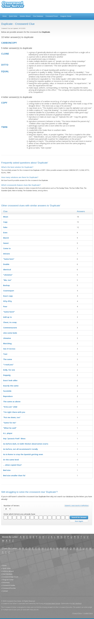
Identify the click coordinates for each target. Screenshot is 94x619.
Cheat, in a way (10, 322)
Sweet (6, 243)
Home (4, 16)
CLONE (5, 53)
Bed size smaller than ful (14, 475)
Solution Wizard (25, 16)
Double (6, 264)
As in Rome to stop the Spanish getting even (23, 454)
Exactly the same (10, 386)
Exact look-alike (10, 380)
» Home (4, 566)
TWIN (4, 127)
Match (6, 238)
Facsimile (7, 391)
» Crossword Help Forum (9, 577)
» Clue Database (6, 574)
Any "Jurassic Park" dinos (14, 438)
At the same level (11, 459)
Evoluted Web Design (53, 604)
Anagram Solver (65, 16)
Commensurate (10, 327)
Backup (6, 285)
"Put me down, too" (12, 417)
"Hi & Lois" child (10, 407)
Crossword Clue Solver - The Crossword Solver (12, 6)
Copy (5, 222)
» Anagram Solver (7, 580)
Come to (7, 248)
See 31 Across (9, 349)
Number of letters (11, 506)
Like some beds (10, 333)
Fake (5, 227)
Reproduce (8, 396)
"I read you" (8, 364)
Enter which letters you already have (19, 514)
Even (5, 232)
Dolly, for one (9, 370)
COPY (4, 102)
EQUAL (5, 71)
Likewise (7, 338)
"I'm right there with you (14, 412)
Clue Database (38, 16)
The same (7, 359)
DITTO (4, 64)
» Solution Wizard (7, 571)
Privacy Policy (77, 613)
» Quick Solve (6, 568)
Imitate (6, 254)
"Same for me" (9, 423)
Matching (7, 343)
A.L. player (7, 433)
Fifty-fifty (7, 301)
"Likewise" (8, 275)
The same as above (11, 401)
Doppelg (7, 375)
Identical (7, 269)
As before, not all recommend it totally (20, 449)
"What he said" (10, 428)
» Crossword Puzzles (8, 588)
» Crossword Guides (8, 585)
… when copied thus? (12, 465)
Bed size (7, 470)
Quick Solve (13, 16)
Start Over (79, 521)
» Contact (4, 591)
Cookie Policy (88, 613)
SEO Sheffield (77, 604)
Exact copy (8, 296)
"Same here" (8, 259)
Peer (5, 306)
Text (5, 354)
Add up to (7, 317)
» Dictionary (5, 583)
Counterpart (8, 290)
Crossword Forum (52, 16)
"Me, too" (7, 280)
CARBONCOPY (9, 42)
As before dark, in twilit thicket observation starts (25, 444)
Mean (5, 217)
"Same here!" (9, 312)
